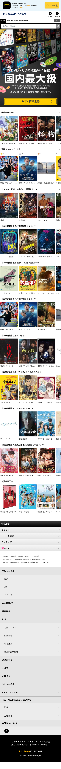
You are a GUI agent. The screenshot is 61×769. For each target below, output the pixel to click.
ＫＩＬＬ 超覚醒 (6, 259)
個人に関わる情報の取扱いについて (34, 561)
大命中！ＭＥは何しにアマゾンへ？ (32, 295)
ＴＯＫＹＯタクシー (44, 223)
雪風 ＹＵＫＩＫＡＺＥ (28, 185)
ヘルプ (5, 670)
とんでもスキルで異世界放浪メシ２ (13, 146)
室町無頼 (22, 223)
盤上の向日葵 (42, 332)
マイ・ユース (5, 441)
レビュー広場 (8, 686)
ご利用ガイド (8, 662)
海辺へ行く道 (24, 514)
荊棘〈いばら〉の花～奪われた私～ (32, 478)
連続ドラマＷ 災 (6, 368)
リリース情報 (30, 538)
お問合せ (6, 678)
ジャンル (30, 532)
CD (13, 23)
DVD (5, 23)
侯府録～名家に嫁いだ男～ (10, 478)
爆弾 (2, 223)
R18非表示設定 (11, 653)
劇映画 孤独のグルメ (45, 185)
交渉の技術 (23, 441)
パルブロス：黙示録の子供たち (30, 146)
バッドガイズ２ (6, 405)
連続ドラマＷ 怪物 (44, 146)
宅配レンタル (10, 629)
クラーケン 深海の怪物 (46, 259)
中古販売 (8, 645)
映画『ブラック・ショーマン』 (11, 185)
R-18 (30, 550)
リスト (50, 18)
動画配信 (6, 613)
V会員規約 (13, 558)
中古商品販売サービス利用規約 (12, 561)
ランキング (30, 544)
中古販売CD (33, 23)
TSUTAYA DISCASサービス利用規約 (28, 558)
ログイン (57, 18)
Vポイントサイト (10, 694)
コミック (21, 23)
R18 (57, 23)
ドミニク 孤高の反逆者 (28, 259)
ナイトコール (5, 295)
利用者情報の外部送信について (30, 564)
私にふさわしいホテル (8, 514)
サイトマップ (45, 564)
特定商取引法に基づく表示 (11, 564)
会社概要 (5, 558)
